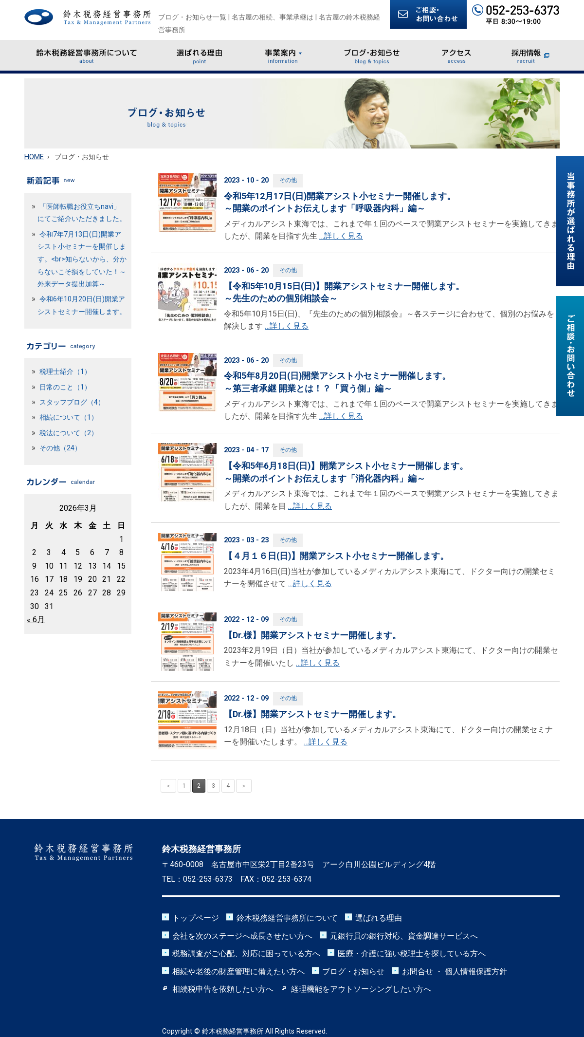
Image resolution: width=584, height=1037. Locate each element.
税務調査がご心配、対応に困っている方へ (246, 953)
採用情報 (530, 55)
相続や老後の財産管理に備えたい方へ (238, 971)
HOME (34, 157)
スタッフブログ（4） (72, 402)
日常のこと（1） (65, 387)
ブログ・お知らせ (372, 55)
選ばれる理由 (199, 55)
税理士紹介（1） (65, 372)
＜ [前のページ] (168, 785)
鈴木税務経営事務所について (87, 55)
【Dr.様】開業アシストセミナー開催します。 (312, 635)
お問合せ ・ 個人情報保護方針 (454, 971)
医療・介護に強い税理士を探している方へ (412, 953)
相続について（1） (68, 417)
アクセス (457, 55)
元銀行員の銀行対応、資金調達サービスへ (404, 936)
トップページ (195, 918)
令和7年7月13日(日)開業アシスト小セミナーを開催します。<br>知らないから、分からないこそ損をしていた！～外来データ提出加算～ (82, 259)
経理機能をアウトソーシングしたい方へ (361, 989)
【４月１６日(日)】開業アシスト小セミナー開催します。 (336, 556)
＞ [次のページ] (244, 785)
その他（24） (60, 448)
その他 (288, 180)
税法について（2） (68, 433)
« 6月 (36, 619)
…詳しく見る (341, 236)
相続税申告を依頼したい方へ (223, 989)
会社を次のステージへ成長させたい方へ (242, 936)
